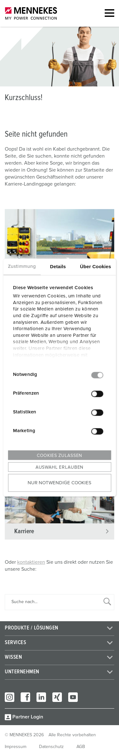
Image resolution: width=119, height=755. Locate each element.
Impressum (15, 747)
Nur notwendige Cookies (59, 482)
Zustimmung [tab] (22, 266)
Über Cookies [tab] (95, 266)
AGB (80, 747)
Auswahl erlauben (59, 467)
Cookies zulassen (59, 455)
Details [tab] (58, 266)
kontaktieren (31, 562)
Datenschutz (51, 747)
